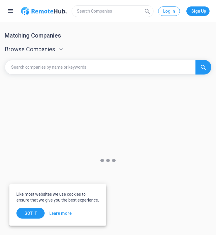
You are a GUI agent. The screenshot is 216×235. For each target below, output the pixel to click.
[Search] (147, 11)
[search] (112, 11)
